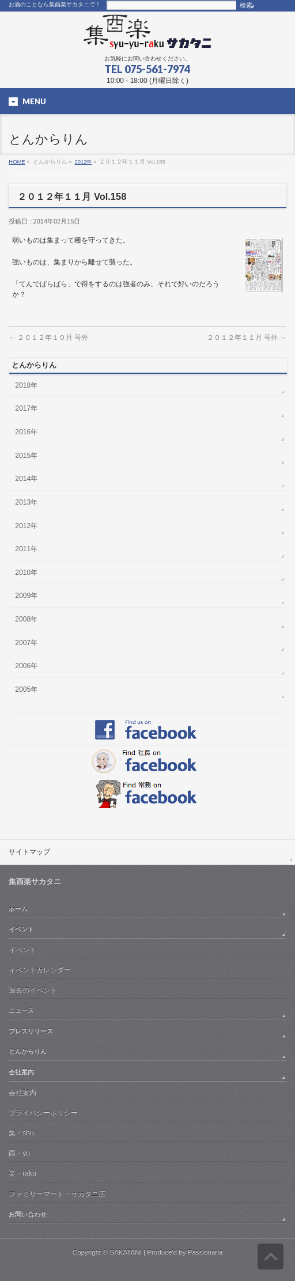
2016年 (26, 432)
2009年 (26, 596)
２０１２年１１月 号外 (246, 337)
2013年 (26, 502)
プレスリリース (31, 1031)
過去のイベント (33, 990)
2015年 (26, 456)
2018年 (26, 385)
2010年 (26, 573)
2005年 (26, 689)
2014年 (26, 479)
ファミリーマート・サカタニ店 (57, 1194)
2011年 (26, 549)
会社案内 (21, 1071)
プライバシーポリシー (43, 1113)
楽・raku (22, 1173)
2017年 (26, 408)
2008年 (26, 619)
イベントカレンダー (40, 970)
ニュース (21, 1010)
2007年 (26, 643)
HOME (17, 161)
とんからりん (28, 1051)
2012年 (83, 161)
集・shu (21, 1133)
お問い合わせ (28, 1214)
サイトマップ (29, 852)
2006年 (26, 666)
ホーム (18, 908)
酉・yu (19, 1153)
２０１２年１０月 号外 (48, 337)
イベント (21, 929)
